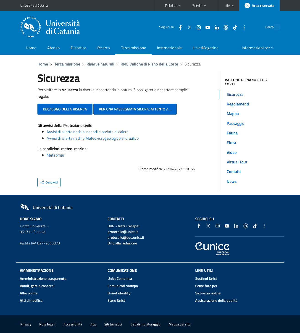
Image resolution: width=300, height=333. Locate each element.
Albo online (28, 293)
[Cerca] (274, 27)
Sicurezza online (208, 293)
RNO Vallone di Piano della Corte (149, 64)
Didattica (78, 48)
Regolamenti (238, 104)
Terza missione (133, 48)
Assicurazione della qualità (216, 300)
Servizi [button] (199, 5)
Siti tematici (113, 324)
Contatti (234, 171)
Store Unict (116, 300)
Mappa (233, 113)
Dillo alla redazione (122, 243)
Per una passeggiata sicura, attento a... (135, 109)
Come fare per (206, 285)
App (93, 324)
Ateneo (53, 48)
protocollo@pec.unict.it (126, 237)
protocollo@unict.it (123, 231)
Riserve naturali (100, 64)
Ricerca (103, 48)
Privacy (25, 324)
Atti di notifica (31, 300)
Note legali (47, 324)
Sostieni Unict (206, 278)
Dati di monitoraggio (145, 324)
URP (111, 226)
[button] (230, 5)
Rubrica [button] (173, 5)
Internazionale (169, 48)
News (232, 181)
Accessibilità (72, 324)
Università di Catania (34, 5)
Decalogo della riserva (65, 109)
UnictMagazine (205, 48)
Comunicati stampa (123, 285)
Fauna (232, 133)
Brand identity (119, 293)
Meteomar (55, 155)
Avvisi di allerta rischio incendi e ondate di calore (88, 132)
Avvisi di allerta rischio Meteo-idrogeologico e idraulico (93, 138)
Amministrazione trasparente (43, 278)
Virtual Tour (237, 162)
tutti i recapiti (128, 226)
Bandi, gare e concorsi (37, 285)
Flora (231, 142)
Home (31, 48)
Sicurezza (235, 94)
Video (232, 152)
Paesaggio (236, 123)
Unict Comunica (120, 278)
